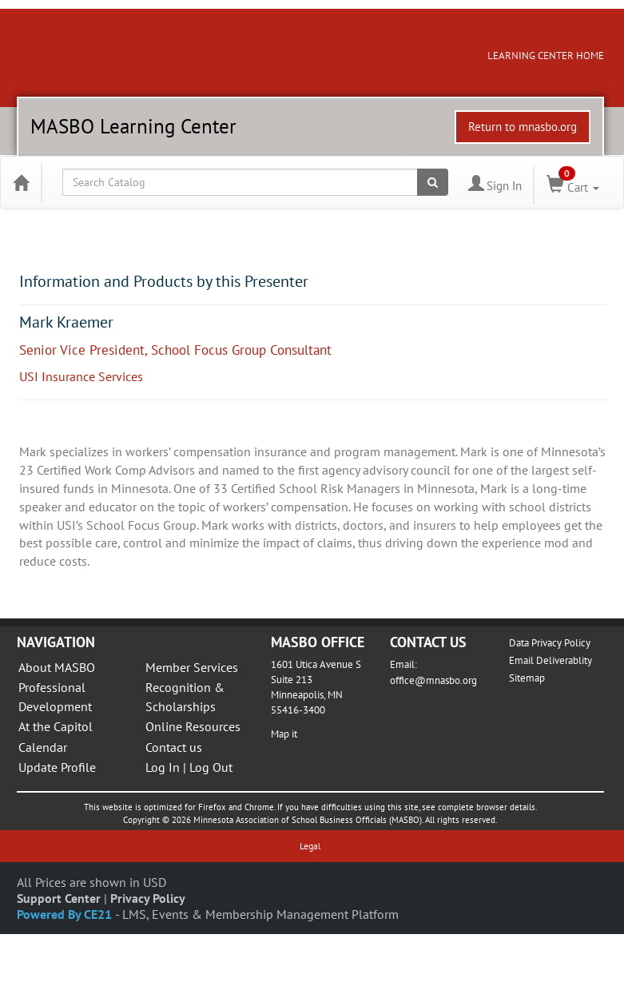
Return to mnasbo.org (522, 126)
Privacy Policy (147, 898)
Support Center (59, 898)
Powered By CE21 (66, 914)
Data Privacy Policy (549, 643)
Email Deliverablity (550, 660)
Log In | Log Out (189, 767)
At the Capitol (55, 726)
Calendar (42, 747)
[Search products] (432, 182)
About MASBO (56, 667)
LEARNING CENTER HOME (545, 55)
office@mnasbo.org (433, 680)
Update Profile (57, 767)
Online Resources (192, 726)
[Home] (21, 182)
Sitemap (527, 678)
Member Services (191, 667)
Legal (310, 846)
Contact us (173, 747)
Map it (284, 734)
